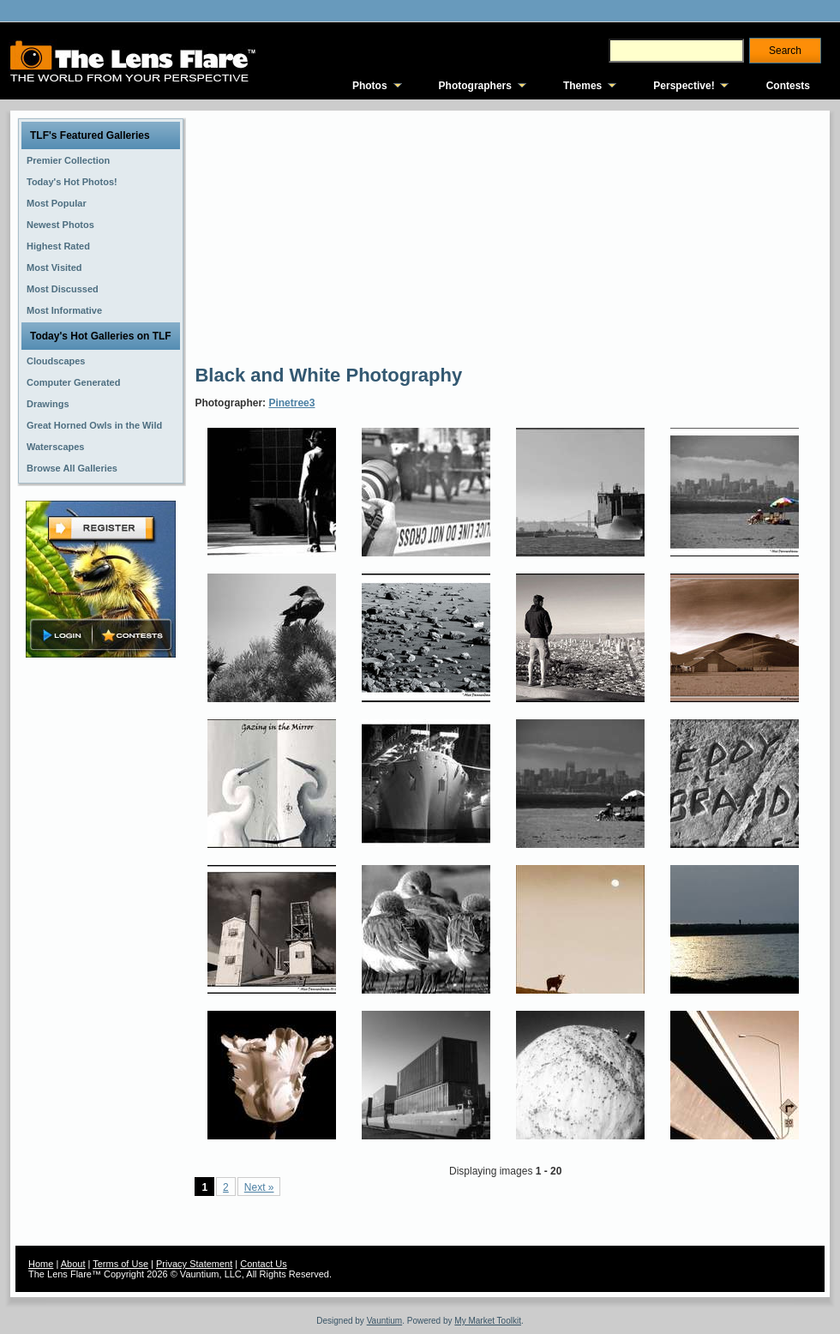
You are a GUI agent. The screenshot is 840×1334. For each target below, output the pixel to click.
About (73, 1264)
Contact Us (263, 1264)
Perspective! (683, 86)
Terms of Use (120, 1264)
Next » (259, 1187)
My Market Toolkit (487, 1320)
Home (40, 1264)
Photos (369, 86)
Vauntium (385, 1320)
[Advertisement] (426, 236)
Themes (582, 86)
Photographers (475, 86)
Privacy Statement (194, 1264)
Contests (788, 86)
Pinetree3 (291, 403)
